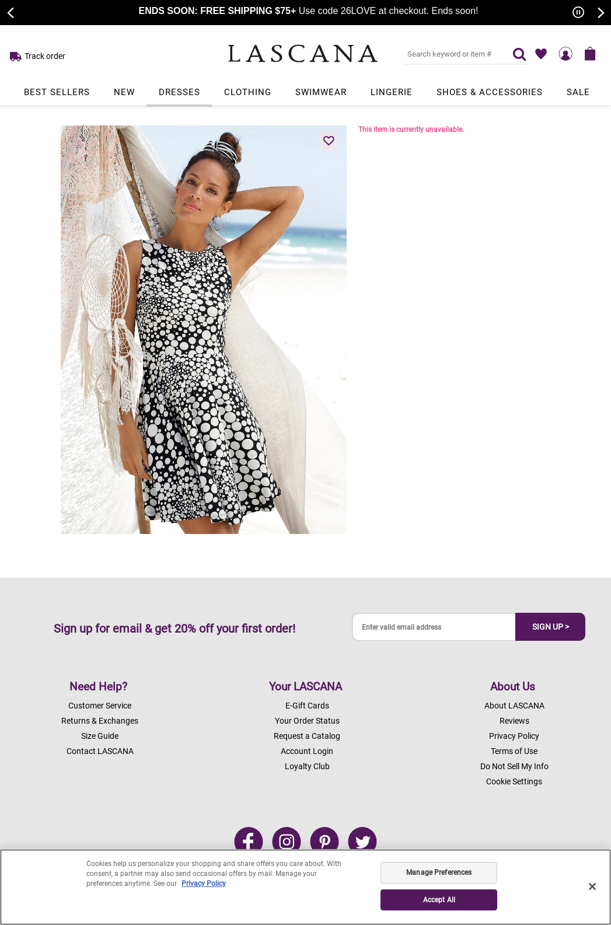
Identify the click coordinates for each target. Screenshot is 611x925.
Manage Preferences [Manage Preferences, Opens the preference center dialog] (439, 872)
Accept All (439, 900)
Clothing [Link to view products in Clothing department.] (247, 92)
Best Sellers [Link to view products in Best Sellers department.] (57, 92)
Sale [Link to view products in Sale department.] (578, 92)
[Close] (592, 886)
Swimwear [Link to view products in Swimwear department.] (321, 92)
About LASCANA (514, 705)
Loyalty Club (307, 766)
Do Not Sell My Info (514, 766)
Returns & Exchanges (99, 720)
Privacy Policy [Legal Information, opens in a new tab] (203, 883)
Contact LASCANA (100, 751)
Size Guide (99, 736)
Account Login (307, 751)
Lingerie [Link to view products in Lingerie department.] (392, 92)
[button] (328, 141)
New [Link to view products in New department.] (124, 92)
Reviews (514, 720)
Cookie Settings (514, 781)
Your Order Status (307, 720)
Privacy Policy (514, 736)
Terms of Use (514, 751)
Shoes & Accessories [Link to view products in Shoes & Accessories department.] (490, 92)
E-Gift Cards (307, 705)
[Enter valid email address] (434, 627)
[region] (305, 887)
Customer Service (99, 705)
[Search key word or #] (451, 53)
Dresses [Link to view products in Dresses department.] (179, 92)
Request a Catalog (307, 736)
